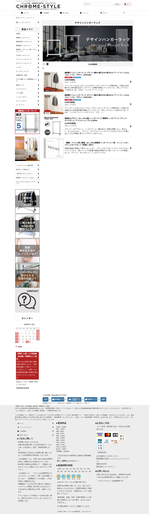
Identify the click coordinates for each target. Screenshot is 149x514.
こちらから (22, 489)
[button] (124, 13)
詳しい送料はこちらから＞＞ (68, 461)
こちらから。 (113, 474)
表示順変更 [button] (92, 64)
